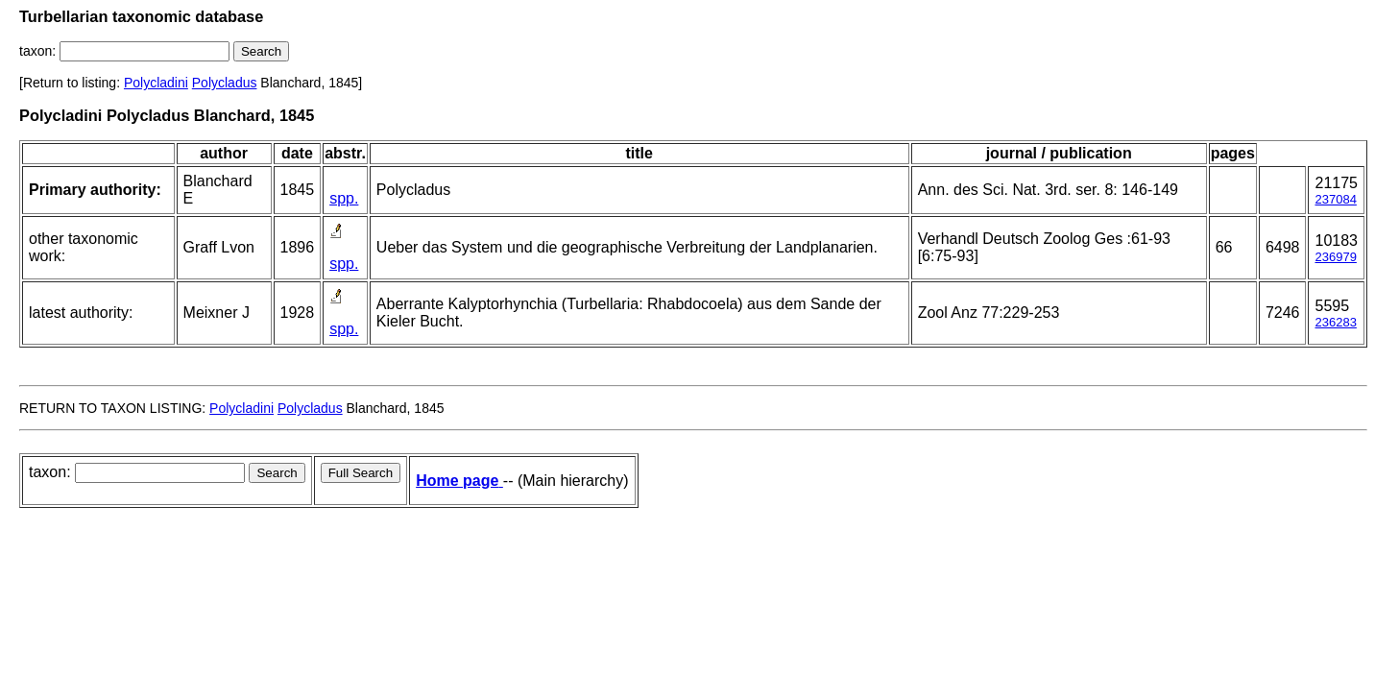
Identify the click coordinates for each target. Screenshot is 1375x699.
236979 (1335, 257)
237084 (1335, 199)
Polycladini (156, 82)
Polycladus (224, 82)
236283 (1335, 322)
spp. (343, 198)
